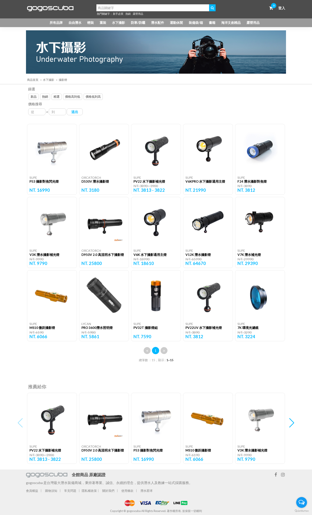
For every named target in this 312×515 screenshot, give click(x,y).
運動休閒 (176, 22)
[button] (292, 423)
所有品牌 (56, 22)
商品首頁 (32, 79)
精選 (57, 96)
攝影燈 (63, 79)
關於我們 (108, 490)
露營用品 (138, 13)
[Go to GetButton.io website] (302, 510)
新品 (34, 96)
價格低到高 (93, 96)
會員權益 (32, 490)
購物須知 (51, 490)
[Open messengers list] (301, 502)
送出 (74, 112)
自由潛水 (74, 22)
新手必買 (118, 13)
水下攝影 (118, 22)
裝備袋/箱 (196, 22)
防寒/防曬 (138, 22)
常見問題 (70, 490)
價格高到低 (72, 96)
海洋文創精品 (231, 22)
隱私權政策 (89, 490)
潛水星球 (146, 490)
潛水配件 (157, 22)
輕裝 (90, 22)
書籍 (212, 22)
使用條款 (127, 490)
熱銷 (128, 13)
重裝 (103, 22)
